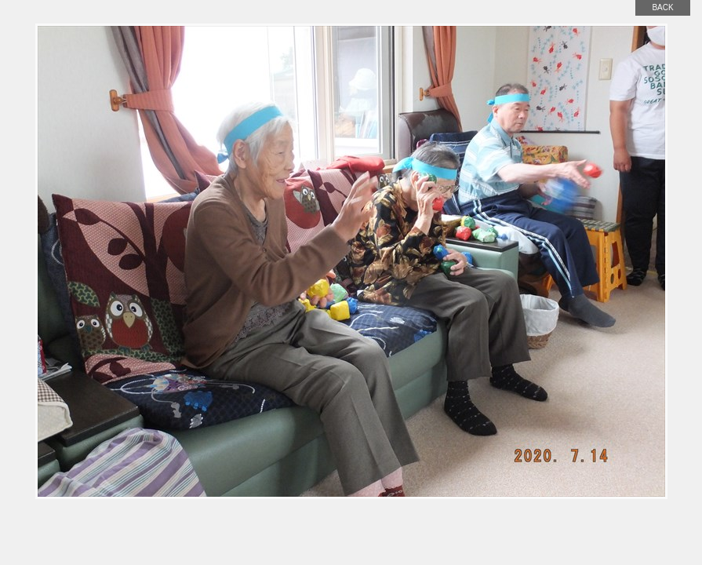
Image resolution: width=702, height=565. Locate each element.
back (662, 7)
